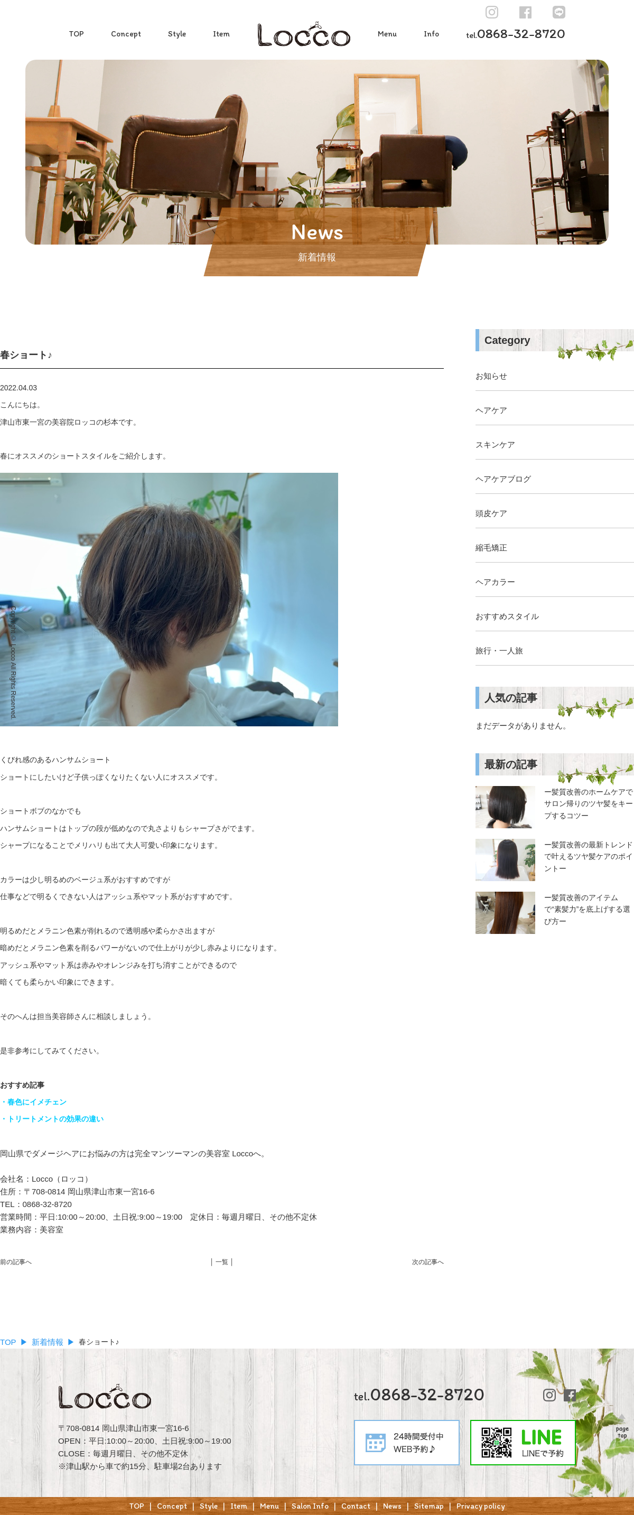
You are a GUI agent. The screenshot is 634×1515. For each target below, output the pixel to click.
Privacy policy (480, 1506)
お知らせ (491, 375)
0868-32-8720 (515, 33)
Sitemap (429, 1506)
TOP (76, 34)
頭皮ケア (491, 513)
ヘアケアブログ (503, 478)
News (392, 1506)
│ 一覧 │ (222, 1262)
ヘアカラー (495, 581)
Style (177, 34)
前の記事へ (16, 1262)
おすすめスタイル (507, 616)
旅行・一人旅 (499, 650)
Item (221, 34)
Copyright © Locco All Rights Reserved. (13, 662)
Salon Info (310, 1506)
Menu (387, 34)
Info (431, 34)
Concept (126, 34)
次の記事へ (428, 1262)
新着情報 (47, 1342)
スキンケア (495, 444)
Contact (355, 1506)
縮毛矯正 (491, 547)
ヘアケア (491, 410)
